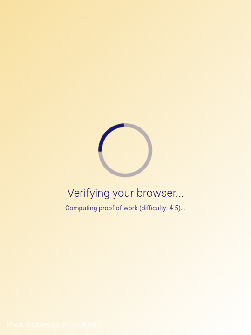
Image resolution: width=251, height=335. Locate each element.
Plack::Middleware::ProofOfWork (54, 324)
